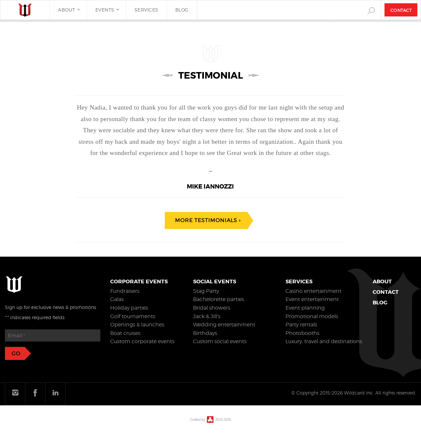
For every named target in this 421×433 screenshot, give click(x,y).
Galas (117, 299)
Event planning (305, 308)
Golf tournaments (132, 316)
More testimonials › (207, 220)
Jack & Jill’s (206, 316)
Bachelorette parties (218, 299)
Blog (182, 10)
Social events (214, 281)
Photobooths (302, 333)
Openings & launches (137, 324)
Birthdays (205, 333)
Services (147, 10)
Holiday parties (129, 308)
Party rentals (301, 324)
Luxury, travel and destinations (323, 341)
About (66, 10)
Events (104, 10)
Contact (401, 10)
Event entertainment (312, 299)
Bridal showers (211, 308)
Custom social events (219, 341)
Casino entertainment (313, 291)
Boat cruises (125, 333)
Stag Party (206, 291)
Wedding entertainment (224, 324)
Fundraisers (124, 291)
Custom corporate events (142, 341)
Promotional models (311, 316)
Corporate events (139, 281)
